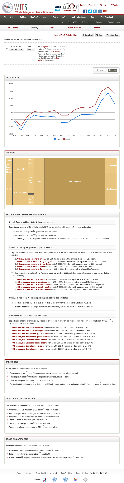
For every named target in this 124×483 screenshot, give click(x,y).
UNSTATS (65, 479)
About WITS (72, 22)
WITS (29, 7)
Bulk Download (107, 17)
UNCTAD (55, 479)
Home (61, 22)
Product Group (74, 28)
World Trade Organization (76, 479)
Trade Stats (9, 17)
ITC (45, 479)
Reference (86, 22)
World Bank (86, 479)
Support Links (114, 22)
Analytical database (78, 17)
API (64, 17)
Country (96, 28)
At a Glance (13, 28)
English (83, 5)
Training (100, 22)
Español (92, 5)
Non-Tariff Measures (39, 17)
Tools (93, 17)
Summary (34, 28)
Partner (53, 28)
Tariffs (23, 17)
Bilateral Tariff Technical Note (65, 35)
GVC (55, 17)
